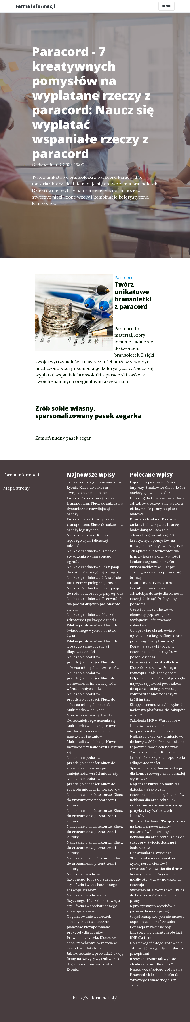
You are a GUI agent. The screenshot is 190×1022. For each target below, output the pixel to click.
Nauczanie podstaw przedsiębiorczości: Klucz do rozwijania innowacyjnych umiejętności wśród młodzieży (92, 765)
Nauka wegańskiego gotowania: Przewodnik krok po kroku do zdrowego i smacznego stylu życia (156, 977)
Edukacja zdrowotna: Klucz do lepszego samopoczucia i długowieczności (92, 646)
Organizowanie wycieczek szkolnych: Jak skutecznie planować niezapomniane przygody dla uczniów (89, 924)
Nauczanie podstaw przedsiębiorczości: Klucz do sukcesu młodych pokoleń (91, 699)
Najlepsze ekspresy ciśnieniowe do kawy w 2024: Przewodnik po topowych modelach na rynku (157, 741)
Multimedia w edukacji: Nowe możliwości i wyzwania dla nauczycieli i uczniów (91, 730)
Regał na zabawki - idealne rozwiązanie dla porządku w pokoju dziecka (153, 651)
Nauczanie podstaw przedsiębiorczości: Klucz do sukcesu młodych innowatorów (93, 662)
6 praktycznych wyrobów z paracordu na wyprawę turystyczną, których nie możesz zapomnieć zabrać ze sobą (157, 914)
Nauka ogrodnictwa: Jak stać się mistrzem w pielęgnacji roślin (94, 580)
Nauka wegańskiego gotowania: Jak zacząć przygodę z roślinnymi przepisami (158, 948)
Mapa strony (16, 488)
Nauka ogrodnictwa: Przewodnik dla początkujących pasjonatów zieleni (94, 603)
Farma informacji (35, 6)
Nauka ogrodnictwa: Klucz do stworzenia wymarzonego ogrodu (92, 556)
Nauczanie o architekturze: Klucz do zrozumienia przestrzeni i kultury (95, 799)
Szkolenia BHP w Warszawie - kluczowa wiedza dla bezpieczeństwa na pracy (155, 725)
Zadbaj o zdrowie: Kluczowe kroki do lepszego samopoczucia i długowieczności (157, 757)
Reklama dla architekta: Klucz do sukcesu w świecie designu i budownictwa (157, 842)
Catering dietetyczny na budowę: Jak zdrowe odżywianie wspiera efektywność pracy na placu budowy (158, 506)
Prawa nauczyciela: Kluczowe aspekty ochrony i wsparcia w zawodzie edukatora (92, 942)
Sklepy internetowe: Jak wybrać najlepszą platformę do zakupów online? (157, 709)
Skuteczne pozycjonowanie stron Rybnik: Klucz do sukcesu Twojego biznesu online (95, 487)
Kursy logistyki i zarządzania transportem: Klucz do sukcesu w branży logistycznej (95, 524)
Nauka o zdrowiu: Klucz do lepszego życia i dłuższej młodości (89, 540)
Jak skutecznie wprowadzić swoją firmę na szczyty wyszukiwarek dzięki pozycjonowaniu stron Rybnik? (95, 961)
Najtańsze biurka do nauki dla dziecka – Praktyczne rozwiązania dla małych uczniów (157, 789)
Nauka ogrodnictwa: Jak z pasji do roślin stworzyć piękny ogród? (95, 569)
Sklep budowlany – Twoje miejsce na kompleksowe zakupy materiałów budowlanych (158, 826)
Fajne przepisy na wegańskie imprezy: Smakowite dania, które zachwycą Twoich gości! (157, 487)
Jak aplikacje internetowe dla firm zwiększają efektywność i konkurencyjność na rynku (155, 556)
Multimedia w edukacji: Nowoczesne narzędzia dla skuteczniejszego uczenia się (91, 715)
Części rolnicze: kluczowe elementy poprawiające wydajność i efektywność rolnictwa (151, 617)
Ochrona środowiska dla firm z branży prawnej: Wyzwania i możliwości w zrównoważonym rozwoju (156, 876)
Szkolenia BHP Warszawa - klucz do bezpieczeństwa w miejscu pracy (157, 895)
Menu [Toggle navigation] (166, 6)
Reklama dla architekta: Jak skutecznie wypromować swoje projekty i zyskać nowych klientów (156, 808)
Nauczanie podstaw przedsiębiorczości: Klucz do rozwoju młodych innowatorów (93, 783)
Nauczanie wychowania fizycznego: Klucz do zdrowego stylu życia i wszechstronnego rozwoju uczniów (93, 882)
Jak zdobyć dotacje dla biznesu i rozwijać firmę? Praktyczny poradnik (156, 598)
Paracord (124, 277)
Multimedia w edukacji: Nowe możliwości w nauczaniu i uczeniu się (95, 746)
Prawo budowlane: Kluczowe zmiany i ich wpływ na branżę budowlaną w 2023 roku (154, 524)
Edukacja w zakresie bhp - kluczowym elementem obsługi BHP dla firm (156, 932)
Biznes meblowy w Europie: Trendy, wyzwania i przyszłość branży (155, 572)
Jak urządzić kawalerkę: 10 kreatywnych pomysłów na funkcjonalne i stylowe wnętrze (156, 540)
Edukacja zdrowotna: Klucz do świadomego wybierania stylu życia (92, 630)
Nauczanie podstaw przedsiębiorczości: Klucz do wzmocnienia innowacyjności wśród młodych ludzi (91, 681)
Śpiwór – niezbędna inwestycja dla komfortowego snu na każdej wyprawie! (157, 773)
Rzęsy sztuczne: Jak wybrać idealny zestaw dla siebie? (153, 961)
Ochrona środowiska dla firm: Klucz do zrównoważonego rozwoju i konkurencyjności (155, 667)
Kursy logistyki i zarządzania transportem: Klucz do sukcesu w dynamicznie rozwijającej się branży (95, 506)
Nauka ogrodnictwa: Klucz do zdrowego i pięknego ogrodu (92, 617)
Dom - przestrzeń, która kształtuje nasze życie (151, 585)
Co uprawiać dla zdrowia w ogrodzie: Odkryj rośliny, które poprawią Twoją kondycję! (156, 635)
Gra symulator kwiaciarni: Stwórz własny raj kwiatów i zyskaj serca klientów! (153, 858)
